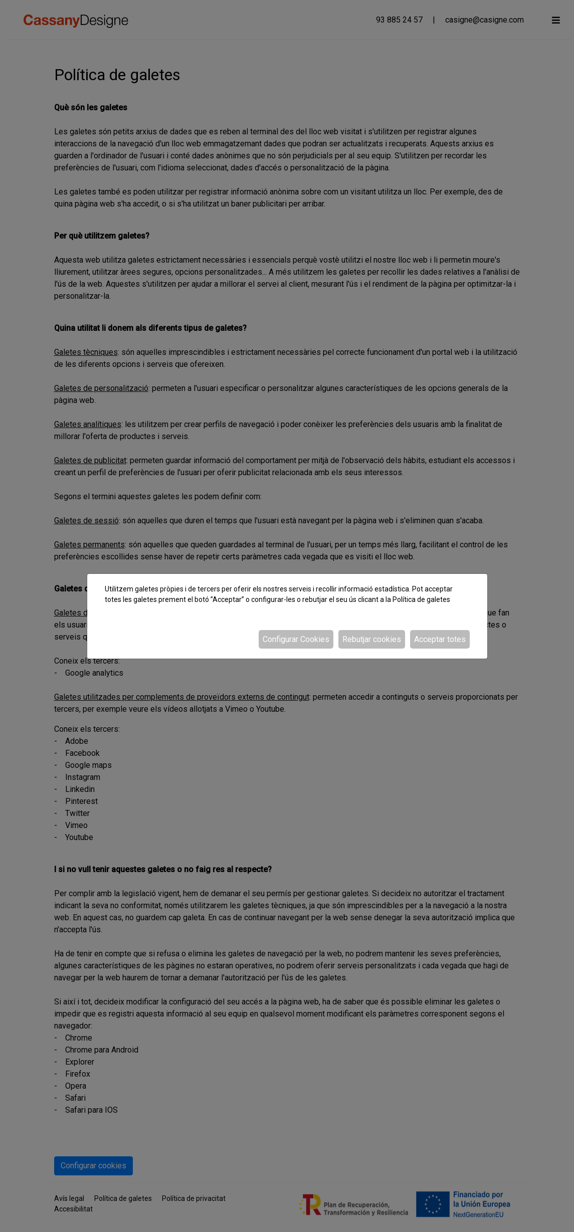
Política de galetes (421, 599)
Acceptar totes (440, 639)
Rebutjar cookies (371, 639)
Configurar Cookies (296, 639)
